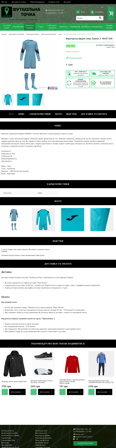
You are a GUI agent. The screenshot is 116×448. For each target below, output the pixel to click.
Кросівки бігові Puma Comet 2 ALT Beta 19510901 (42, 381)
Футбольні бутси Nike (9, 433)
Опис (21, 114)
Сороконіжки (6, 438)
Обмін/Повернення (37, 2)
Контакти (67, 2)
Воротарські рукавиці (43, 438)
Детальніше (16, 392)
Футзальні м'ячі (41, 433)
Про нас (4, 2)
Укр (98, 7)
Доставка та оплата (19, 2)
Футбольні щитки (41, 443)
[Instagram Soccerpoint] (77, 439)
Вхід (80, 12)
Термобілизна (40, 445)
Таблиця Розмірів (75, 58)
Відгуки (71, 114)
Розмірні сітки (54, 2)
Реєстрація (96, 12)
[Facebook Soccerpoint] (74, 439)
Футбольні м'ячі (41, 431)
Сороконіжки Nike (8, 440)
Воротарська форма (42, 435)
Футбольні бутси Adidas (10, 435)
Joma (40, 193)
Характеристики (40, 114)
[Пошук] (89, 18)
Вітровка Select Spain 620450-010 (14, 381)
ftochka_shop (79, 434)
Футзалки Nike (6, 445)
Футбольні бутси (7, 431)
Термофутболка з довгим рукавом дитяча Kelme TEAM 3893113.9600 (72, 381)
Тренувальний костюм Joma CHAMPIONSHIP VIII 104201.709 (100, 381)
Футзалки (4, 443)
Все (11, 114)
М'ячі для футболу (42, 440)
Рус (102, 7)
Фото (58, 114)
